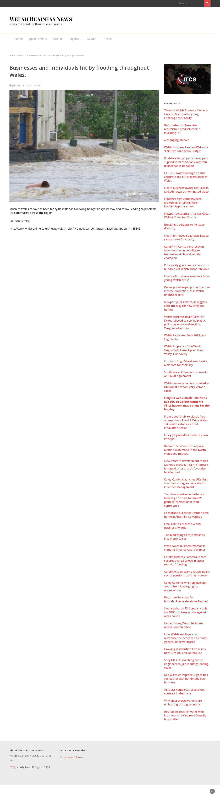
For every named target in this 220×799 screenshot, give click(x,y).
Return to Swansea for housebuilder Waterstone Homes (185, 599)
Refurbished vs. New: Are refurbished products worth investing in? (182, 129)
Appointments (38, 39)
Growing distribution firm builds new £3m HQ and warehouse (185, 651)
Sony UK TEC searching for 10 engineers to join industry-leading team (186, 664)
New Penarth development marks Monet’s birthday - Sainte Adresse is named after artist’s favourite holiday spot (186, 466)
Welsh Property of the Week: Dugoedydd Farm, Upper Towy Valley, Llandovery (184, 350)
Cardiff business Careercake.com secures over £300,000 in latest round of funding (185, 560)
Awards (58, 39)
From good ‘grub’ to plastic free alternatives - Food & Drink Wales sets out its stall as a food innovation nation (186, 422)
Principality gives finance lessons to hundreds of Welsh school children (187, 267)
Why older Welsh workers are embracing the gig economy (183, 702)
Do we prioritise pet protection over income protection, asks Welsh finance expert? (187, 291)
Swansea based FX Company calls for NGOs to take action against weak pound (185, 612)
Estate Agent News (71, 757)
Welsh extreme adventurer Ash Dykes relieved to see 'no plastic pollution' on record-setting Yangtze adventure (185, 322)
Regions (74, 39)
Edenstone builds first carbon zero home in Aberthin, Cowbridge (186, 515)
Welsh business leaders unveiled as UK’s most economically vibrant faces (187, 387)
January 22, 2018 (21, 85)
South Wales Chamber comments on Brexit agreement (186, 374)
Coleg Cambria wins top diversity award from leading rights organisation (185, 586)
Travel (108, 39)
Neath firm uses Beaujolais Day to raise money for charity (186, 237)
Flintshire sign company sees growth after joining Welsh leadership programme (183, 202)
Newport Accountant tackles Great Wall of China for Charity (187, 215)
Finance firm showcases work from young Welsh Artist (187, 278)
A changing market (176, 140)
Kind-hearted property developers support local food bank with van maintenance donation (186, 162)
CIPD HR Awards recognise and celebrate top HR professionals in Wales (185, 176)
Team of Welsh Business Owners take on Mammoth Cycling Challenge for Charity (185, 114)
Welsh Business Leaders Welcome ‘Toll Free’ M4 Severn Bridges (186, 149)
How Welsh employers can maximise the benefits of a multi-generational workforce (186, 638)
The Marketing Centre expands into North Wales (184, 537)
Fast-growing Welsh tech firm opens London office (183, 625)
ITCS (12, 767)
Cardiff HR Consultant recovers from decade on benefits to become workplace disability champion (184, 252)
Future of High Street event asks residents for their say (185, 363)
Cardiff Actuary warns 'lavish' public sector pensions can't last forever (187, 573)
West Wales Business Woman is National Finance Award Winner (184, 548)
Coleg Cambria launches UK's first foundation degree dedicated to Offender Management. (186, 483)
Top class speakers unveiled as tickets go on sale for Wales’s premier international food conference (184, 500)
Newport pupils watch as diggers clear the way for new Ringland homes (185, 305)
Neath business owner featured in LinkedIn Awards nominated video (186, 189)
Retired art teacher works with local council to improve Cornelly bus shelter (185, 715)
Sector (92, 39)
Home (19, 39)
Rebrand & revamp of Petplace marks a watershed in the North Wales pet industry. (185, 450)
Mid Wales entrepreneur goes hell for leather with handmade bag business (186, 678)
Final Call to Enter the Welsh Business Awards (182, 526)
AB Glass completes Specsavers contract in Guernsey (184, 691)
